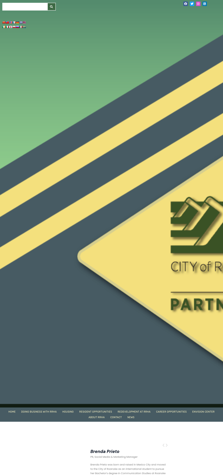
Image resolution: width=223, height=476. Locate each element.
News (130, 417)
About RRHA (97, 417)
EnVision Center (203, 411)
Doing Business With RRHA (39, 411)
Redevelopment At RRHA (134, 411)
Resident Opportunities (95, 411)
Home (12, 411)
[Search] (51, 6)
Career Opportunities (171, 411)
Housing (68, 411)
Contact (116, 417)
